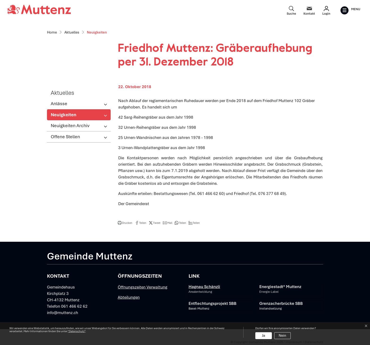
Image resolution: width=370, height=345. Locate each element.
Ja (263, 335)
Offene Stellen (65, 137)
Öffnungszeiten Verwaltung (142, 287)
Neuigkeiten (66, 116)
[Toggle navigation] (350, 10)
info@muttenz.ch (62, 312)
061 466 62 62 (74, 306)
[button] (125, 223)
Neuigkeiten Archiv (70, 126)
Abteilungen (129, 297)
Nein (282, 335)
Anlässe (59, 104)
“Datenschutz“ (76, 331)
